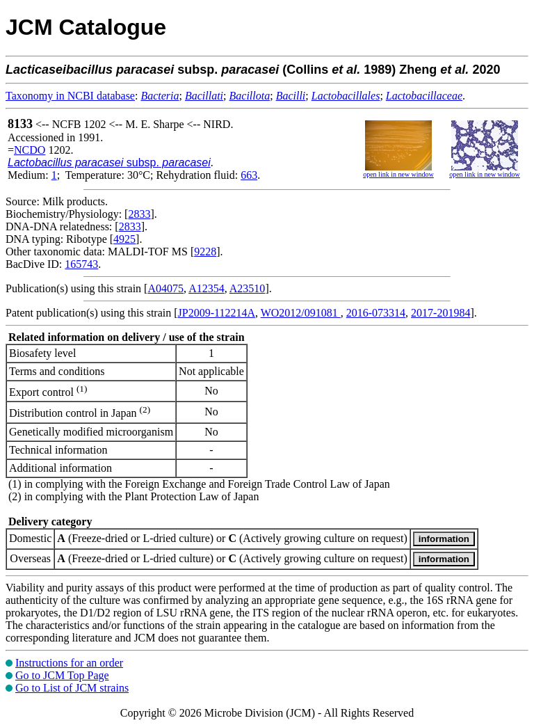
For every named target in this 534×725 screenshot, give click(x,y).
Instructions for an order (69, 663)
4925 (124, 239)
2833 (139, 214)
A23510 (247, 288)
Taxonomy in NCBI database (70, 96)
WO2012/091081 (301, 313)
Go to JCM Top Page (62, 675)
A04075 (165, 288)
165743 (81, 264)
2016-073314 (375, 313)
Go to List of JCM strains (72, 688)
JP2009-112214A (216, 313)
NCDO (29, 150)
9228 (205, 251)
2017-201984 (440, 313)
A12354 (206, 288)
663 (249, 175)
